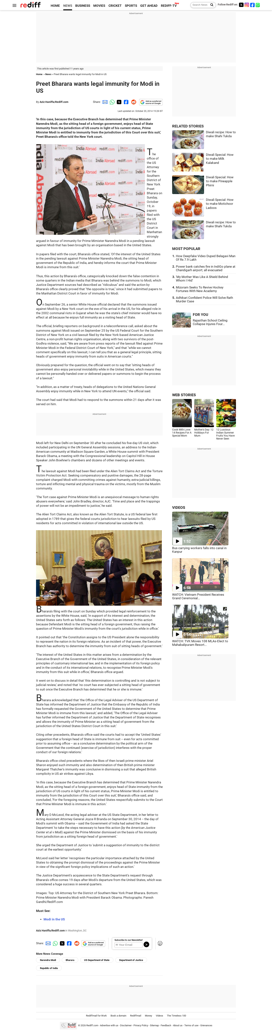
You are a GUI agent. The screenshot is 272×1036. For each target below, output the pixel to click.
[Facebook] (252, 4)
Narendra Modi (48, 960)
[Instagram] (247, 4)
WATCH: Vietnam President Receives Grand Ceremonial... (198, 596)
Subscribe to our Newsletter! (129, 940)
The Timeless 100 (176, 1015)
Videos (159, 1015)
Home (39, 74)
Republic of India (49, 968)
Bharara (70, 960)
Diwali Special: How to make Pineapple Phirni (220, 181)
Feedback (166, 1025)
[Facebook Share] (125, 102)
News (48, 74)
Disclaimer (126, 1025)
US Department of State (96, 960)
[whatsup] (258, 4)
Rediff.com (92, 1025)
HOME (55, 6)
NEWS (67, 6)
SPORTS (131, 6)
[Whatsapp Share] (111, 102)
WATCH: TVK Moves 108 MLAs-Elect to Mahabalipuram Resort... (200, 643)
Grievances (206, 1025)
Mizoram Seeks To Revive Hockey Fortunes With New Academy (199, 289)
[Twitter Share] (118, 102)
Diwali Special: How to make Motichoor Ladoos (220, 204)
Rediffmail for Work (96, 1015)
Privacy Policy (140, 1025)
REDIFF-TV (169, 6)
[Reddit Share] (132, 102)
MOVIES (99, 6)
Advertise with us (109, 1025)
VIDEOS (178, 507)
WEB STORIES (184, 395)
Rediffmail (135, 1015)
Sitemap (154, 1025)
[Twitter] (241, 4)
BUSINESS (82, 6)
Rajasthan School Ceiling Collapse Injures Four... (210, 322)
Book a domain (118, 1015)
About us (177, 1025)
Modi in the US (54, 919)
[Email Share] (104, 102)
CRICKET (115, 6)
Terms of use (191, 1025)
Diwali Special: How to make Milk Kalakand (220, 159)
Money (148, 1015)
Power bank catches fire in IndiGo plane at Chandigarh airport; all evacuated (205, 268)
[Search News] (210, 5)
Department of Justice (131, 960)
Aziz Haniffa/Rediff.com (54, 101)
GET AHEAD (148, 6)
